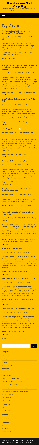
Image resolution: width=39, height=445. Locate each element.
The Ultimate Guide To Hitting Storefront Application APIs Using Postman (16, 32)
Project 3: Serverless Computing (10, 385)
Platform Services (6, 375)
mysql (24, 205)
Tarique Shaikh (25, 282)
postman (13, 58)
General (4, 372)
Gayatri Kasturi (26, 195)
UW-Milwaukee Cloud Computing (19, 4)
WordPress (29, 443)
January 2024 (5, 419)
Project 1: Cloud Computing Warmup (11, 378)
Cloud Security (5, 359)
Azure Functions (16, 239)
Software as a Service (7, 401)
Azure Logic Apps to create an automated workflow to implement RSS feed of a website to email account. (19, 67)
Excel (3, 241)
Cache (12, 271)
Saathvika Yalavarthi (28, 73)
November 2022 (6, 425)
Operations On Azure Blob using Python (15, 161)
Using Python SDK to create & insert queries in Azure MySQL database (18, 190)
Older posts (5, 338)
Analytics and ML (6, 356)
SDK (27, 299)
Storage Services (6, 404)
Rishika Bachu (26, 165)
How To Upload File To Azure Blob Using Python (18, 278)
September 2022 (6, 432)
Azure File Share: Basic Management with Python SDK (19, 100)
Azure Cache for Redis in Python (13, 248)
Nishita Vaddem (26, 312)
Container (17, 299)
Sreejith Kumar (25, 252)
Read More (5, 61)
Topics (3, 407)
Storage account (27, 122)
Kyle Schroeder (26, 105)
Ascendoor (15, 443)
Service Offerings (6, 398)
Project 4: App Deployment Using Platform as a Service (16, 388)
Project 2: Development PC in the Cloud (12, 381)
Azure (8, 58)
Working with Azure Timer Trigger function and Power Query (18, 213)
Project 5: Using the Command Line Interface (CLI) (15, 391)
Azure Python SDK (16, 122)
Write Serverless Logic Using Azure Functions (18, 308)
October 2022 (5, 428)
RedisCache (23, 271)
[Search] (34, 346)
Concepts (4, 362)
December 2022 (6, 422)
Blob (34, 239)
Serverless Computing (28, 92)
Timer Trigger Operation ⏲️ (11, 129)
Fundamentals (5, 369)
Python (25, 154)
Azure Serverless (16, 92)
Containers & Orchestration (9, 365)
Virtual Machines (6, 410)
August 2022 (5, 435)
